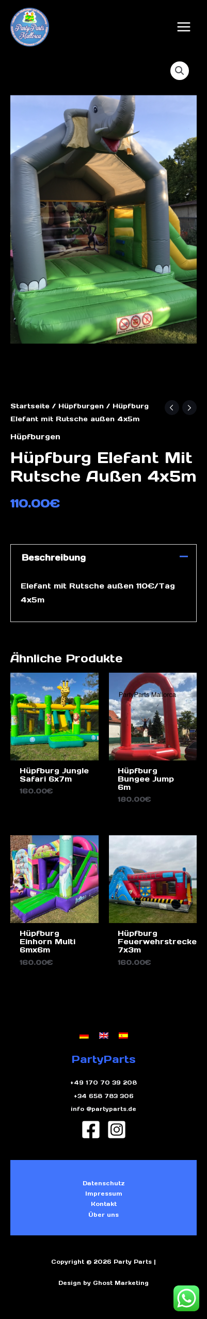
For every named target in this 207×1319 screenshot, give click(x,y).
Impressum (103, 1193)
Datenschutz (104, 1183)
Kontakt (104, 1203)
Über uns (103, 1214)
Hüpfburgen (81, 406)
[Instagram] (116, 1129)
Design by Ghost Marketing (103, 1282)
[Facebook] (91, 1129)
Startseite (30, 406)
